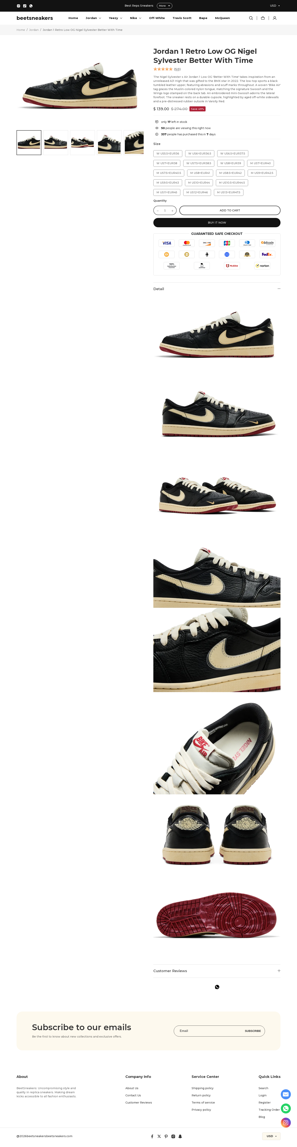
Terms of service (203, 1102)
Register (265, 1102)
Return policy (201, 1095)
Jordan (91, 18)
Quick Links (269, 1077)
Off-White (157, 18)
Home (73, 18)
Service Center (205, 1077)
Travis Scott (182, 18)
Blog (262, 1117)
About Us (131, 1088)
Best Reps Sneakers (139, 5)
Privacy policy (201, 1109)
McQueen (222, 18)
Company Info (138, 1077)
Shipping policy (203, 1088)
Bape (203, 18)
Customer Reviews (138, 1102)
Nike (133, 18)
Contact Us (133, 1095)
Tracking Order (269, 1109)
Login (263, 1095)
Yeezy (113, 18)
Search (263, 1088)
